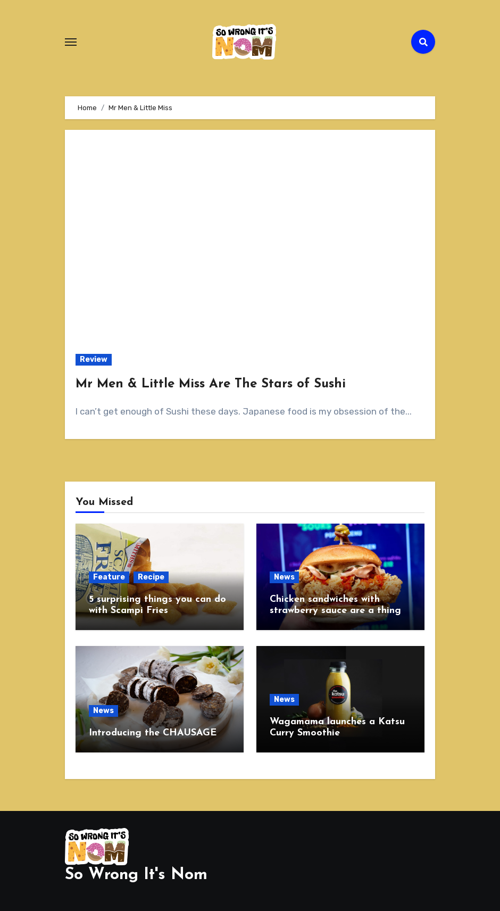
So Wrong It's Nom (136, 875)
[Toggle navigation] (71, 42)
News (284, 577)
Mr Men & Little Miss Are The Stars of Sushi (211, 384)
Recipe (151, 577)
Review (93, 359)
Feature (109, 577)
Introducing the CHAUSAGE (152, 733)
